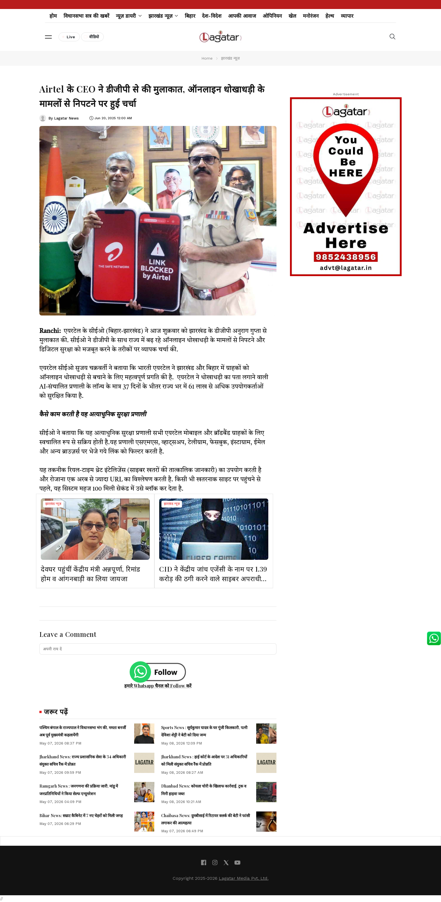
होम (53, 16)
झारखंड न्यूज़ (53, 504)
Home (207, 58)
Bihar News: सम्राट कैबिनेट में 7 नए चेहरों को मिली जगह (81, 815)
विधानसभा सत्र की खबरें (86, 16)
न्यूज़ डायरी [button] (129, 16)
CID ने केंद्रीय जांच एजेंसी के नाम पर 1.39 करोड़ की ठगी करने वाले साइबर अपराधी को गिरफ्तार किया (213, 578)
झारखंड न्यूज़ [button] (163, 16)
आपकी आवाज (242, 16)
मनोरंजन (311, 16)
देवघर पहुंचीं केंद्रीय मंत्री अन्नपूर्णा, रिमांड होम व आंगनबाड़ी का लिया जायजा (90, 573)
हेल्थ (329, 16)
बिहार (190, 16)
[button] (48, 36)
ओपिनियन (272, 16)
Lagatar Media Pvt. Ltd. (244, 878)
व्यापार (347, 16)
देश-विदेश (211, 16)
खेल (292, 16)
